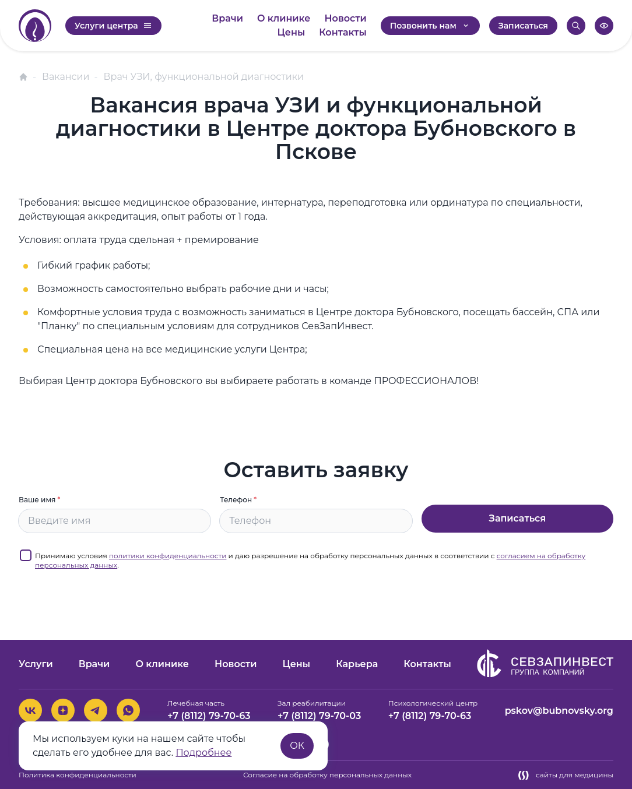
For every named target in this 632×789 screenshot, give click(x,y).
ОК (297, 745)
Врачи (227, 18)
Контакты (343, 32)
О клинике (284, 18)
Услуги (36, 664)
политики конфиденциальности (167, 555)
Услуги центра (113, 25)
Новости (345, 18)
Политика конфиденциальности (77, 774)
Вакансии (66, 76)
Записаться (523, 25)
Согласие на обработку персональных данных (327, 774)
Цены (292, 32)
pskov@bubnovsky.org (559, 710)
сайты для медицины (565, 775)
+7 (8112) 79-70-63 (209, 715)
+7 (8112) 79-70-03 (319, 715)
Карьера (357, 664)
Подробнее (203, 752)
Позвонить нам (430, 25)
